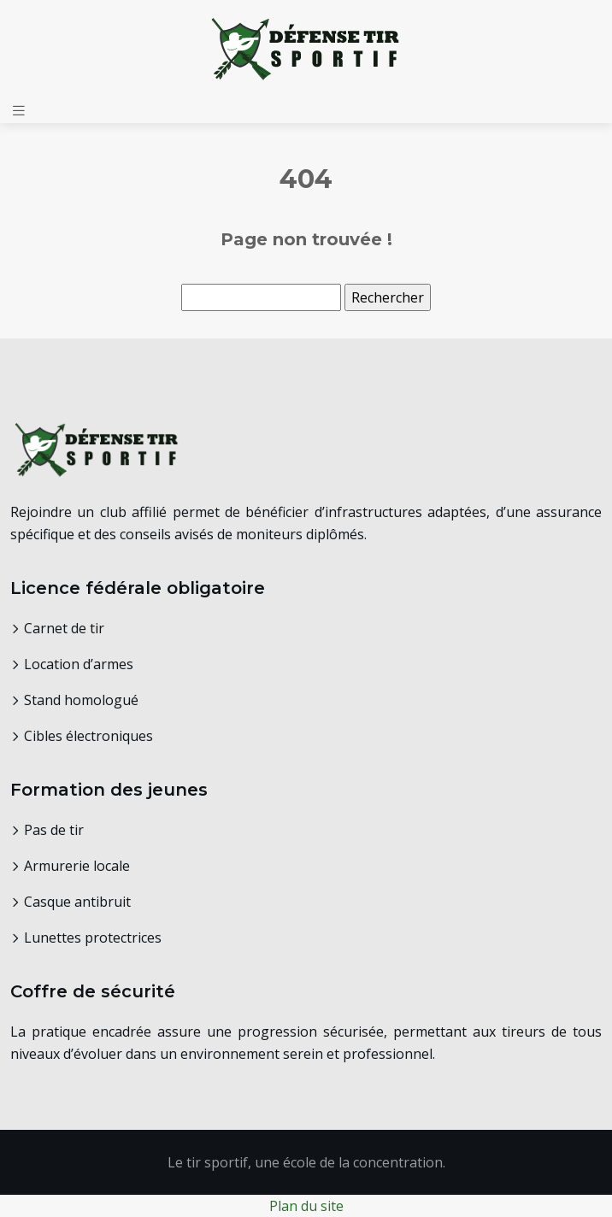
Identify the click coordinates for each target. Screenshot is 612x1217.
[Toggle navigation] (19, 110)
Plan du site (306, 1205)
